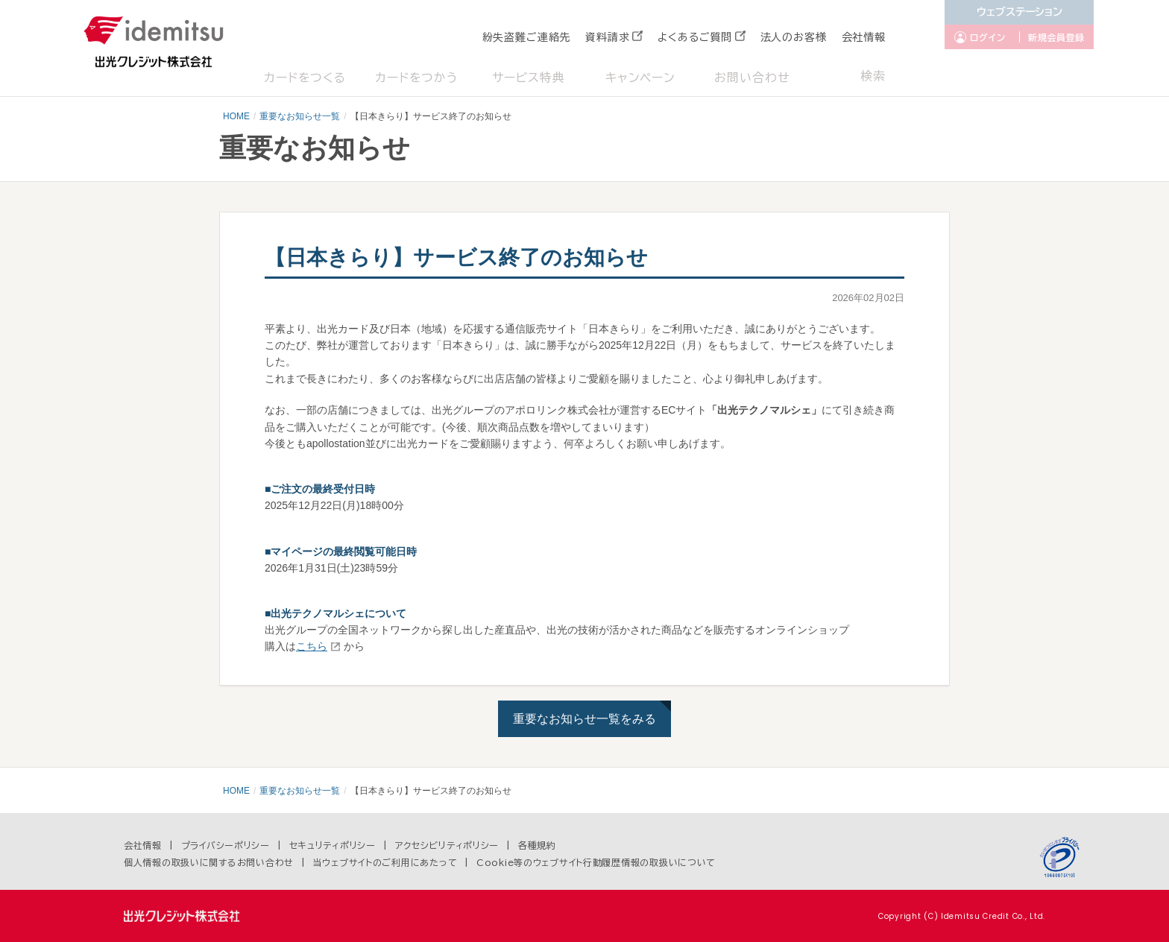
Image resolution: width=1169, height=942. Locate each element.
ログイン (988, 37)
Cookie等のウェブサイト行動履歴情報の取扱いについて (596, 862)
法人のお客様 (793, 37)
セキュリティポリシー (332, 845)
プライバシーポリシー (225, 845)
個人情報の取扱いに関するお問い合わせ (209, 862)
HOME (236, 116)
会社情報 (864, 37)
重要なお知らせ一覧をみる (584, 718)
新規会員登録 (1056, 37)
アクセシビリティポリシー (447, 845)
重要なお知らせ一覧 (299, 116)
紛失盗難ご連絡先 (526, 37)
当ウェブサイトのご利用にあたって (385, 862)
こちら (311, 646)
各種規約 (537, 845)
